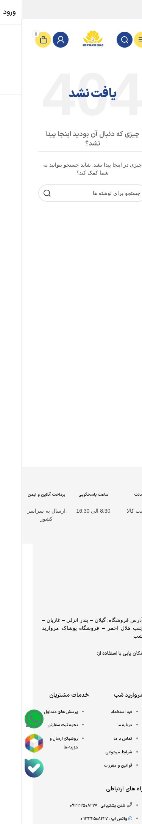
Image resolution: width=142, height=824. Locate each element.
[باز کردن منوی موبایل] (120, 39)
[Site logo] (71, 39)
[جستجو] (103, 39)
